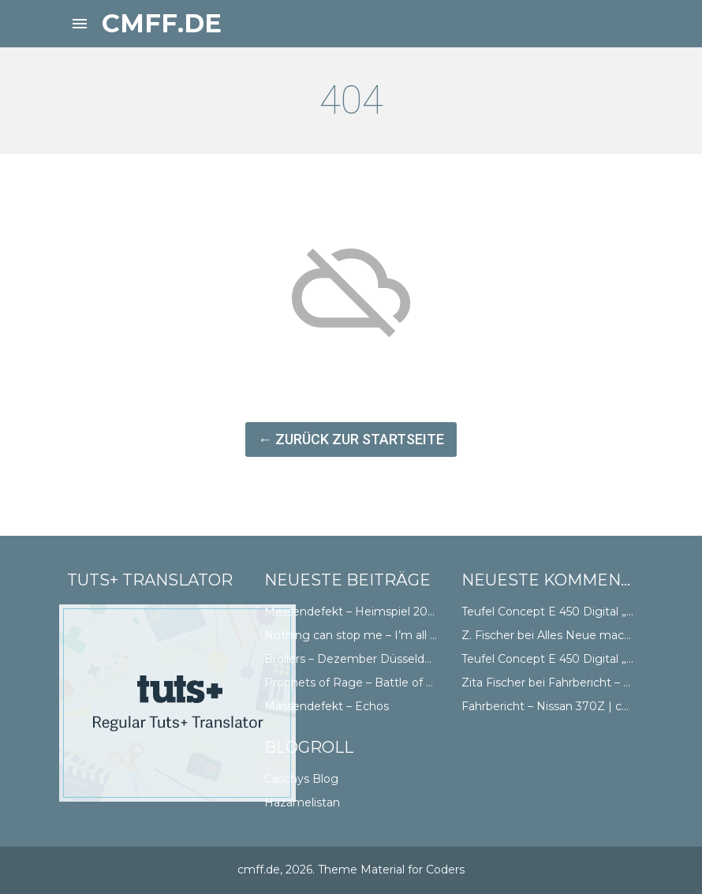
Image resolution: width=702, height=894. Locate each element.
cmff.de (162, 23)
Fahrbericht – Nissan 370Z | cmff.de (559, 706)
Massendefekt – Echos (326, 706)
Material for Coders (412, 869)
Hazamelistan (302, 802)
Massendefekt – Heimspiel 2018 (352, 611)
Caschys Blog (301, 779)
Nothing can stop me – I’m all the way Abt (380, 635)
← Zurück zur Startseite (351, 439)
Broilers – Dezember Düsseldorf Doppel (373, 659)
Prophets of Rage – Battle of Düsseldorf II (380, 682)
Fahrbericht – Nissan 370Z (620, 682)
